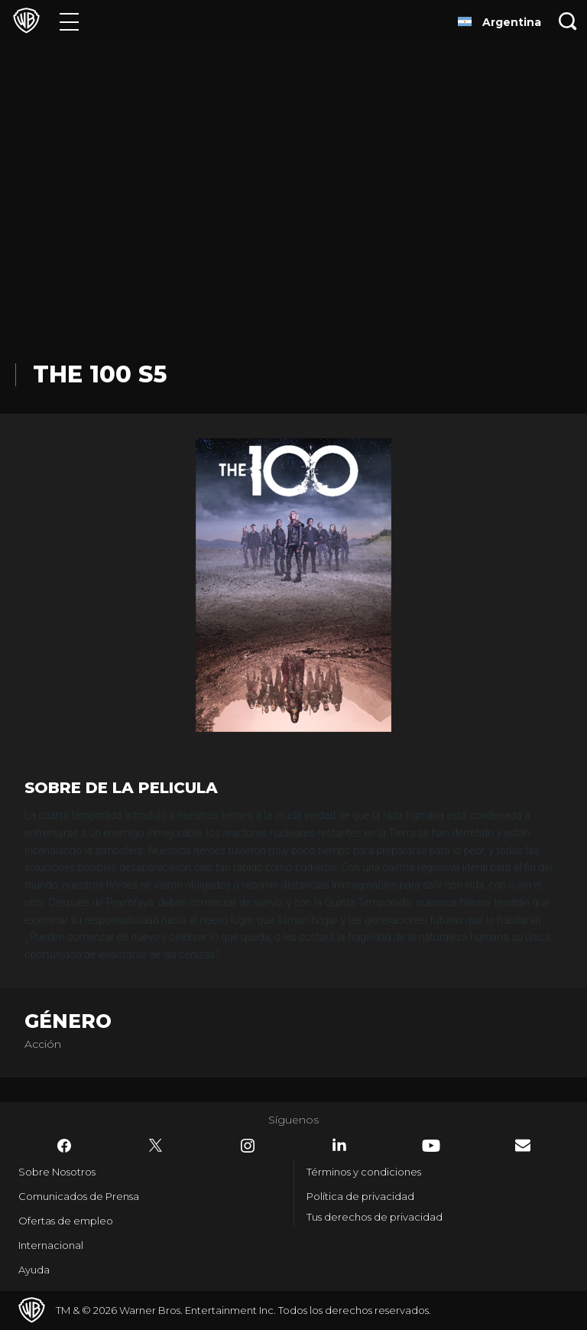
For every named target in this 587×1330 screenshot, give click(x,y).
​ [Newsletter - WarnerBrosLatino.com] (523, 1145)
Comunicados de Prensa (78, 1196)
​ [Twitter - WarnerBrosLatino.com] (156, 1146)
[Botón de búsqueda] (568, 21)
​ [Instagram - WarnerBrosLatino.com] (247, 1146)
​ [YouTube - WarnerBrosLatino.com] (431, 1145)
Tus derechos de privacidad (374, 1217)
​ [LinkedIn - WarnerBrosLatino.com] (339, 1145)
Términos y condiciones (363, 1172)
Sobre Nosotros (57, 1172)
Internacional (50, 1245)
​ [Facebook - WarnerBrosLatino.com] (64, 1146)
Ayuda (34, 1269)
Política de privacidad (360, 1196)
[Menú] (69, 21)
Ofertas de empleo (65, 1221)
